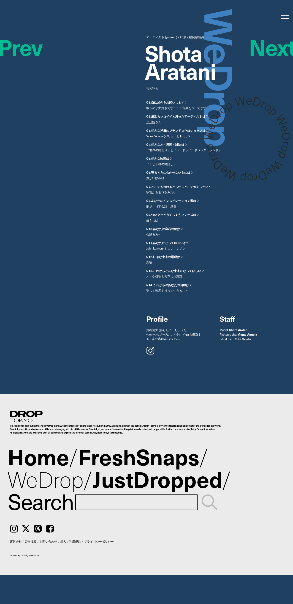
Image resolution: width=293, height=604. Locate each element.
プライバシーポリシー (99, 541)
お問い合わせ (48, 541)
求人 (63, 541)
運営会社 (16, 541)
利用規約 (75, 541)
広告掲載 (30, 541)
